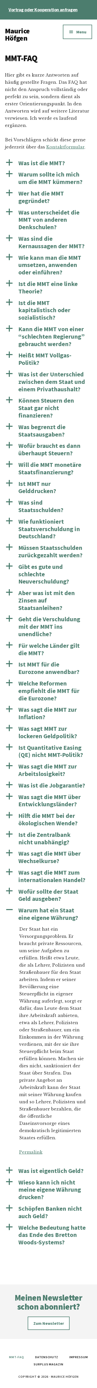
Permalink (30, 1152)
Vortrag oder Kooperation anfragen (43, 10)
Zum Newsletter (48, 1323)
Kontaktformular (65, 147)
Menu (81, 31)
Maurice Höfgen (17, 34)
